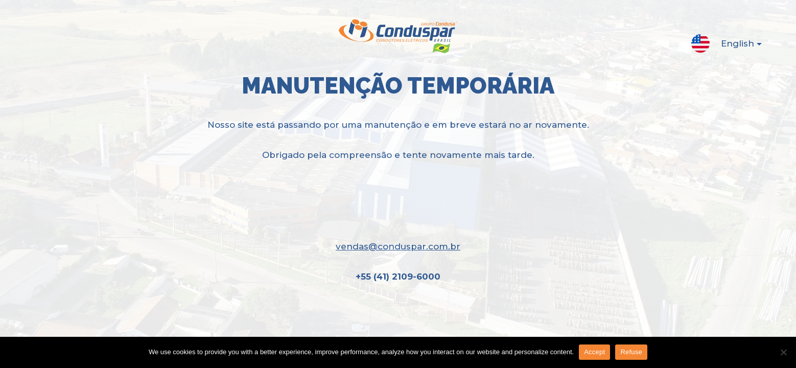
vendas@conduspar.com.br (398, 246)
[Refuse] (783, 352)
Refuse (631, 352)
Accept (594, 352)
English (733, 45)
